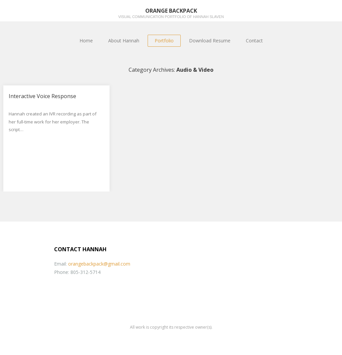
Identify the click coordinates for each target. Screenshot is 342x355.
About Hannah (123, 40)
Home (86, 40)
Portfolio (164, 40)
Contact (254, 40)
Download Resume (209, 40)
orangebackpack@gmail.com (99, 264)
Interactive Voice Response (42, 96)
